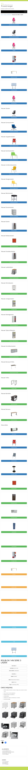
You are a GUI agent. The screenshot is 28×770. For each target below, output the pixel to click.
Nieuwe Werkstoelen (14, 202)
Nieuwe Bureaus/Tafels (14, 372)
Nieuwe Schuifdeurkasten (14, 356)
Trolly (14, 641)
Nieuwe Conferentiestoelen (14, 174)
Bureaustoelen (14, 103)
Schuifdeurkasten (14, 517)
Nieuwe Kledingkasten (14, 325)
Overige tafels (14, 612)
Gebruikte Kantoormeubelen (14, 24)
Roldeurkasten (14, 488)
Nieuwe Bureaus (14, 420)
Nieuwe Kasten (14, 230)
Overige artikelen (14, 90)
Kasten (14, 63)
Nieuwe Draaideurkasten (14, 262)
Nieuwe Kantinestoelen (14, 159)
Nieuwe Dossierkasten (14, 216)
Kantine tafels (14, 587)
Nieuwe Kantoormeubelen (14, 37)
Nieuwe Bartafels (14, 404)
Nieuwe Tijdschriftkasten (14, 341)
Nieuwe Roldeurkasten (14, 246)
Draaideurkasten (14, 503)
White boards (14, 656)
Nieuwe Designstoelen (14, 188)
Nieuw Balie (14, 434)
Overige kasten (14, 560)
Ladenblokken (14, 546)
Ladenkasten (14, 532)
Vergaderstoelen (14, 447)
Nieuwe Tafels (14, 388)
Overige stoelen (14, 474)
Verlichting (14, 627)
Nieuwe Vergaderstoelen (14, 145)
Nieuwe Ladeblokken (7, 14)
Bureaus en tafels (14, 77)
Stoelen (14, 50)
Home (2, 14)
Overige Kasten (14, 309)
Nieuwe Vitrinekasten (14, 293)
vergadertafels (14, 599)
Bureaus (13, 574)
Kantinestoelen (14, 460)
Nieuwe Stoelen (14, 117)
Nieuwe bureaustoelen (14, 131)
